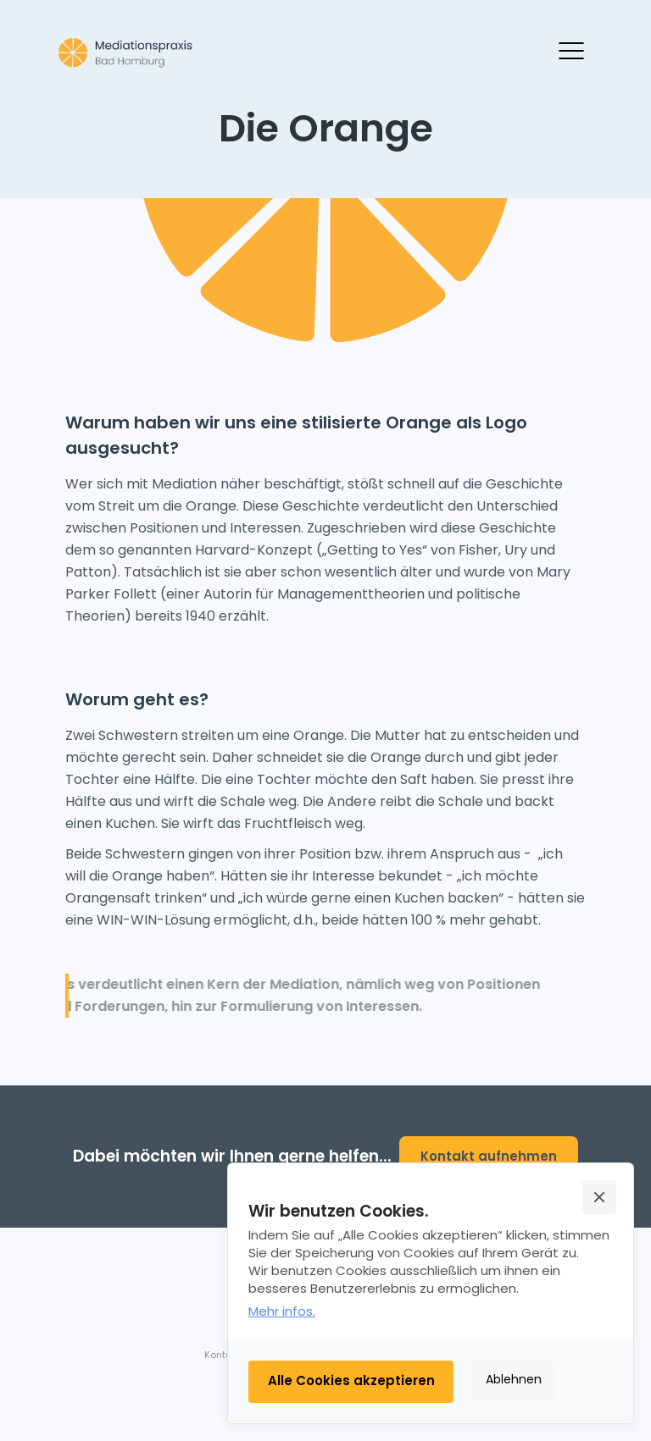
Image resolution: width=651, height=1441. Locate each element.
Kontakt (222, 1354)
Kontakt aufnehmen (488, 1156)
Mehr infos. (281, 1311)
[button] (599, 1197)
